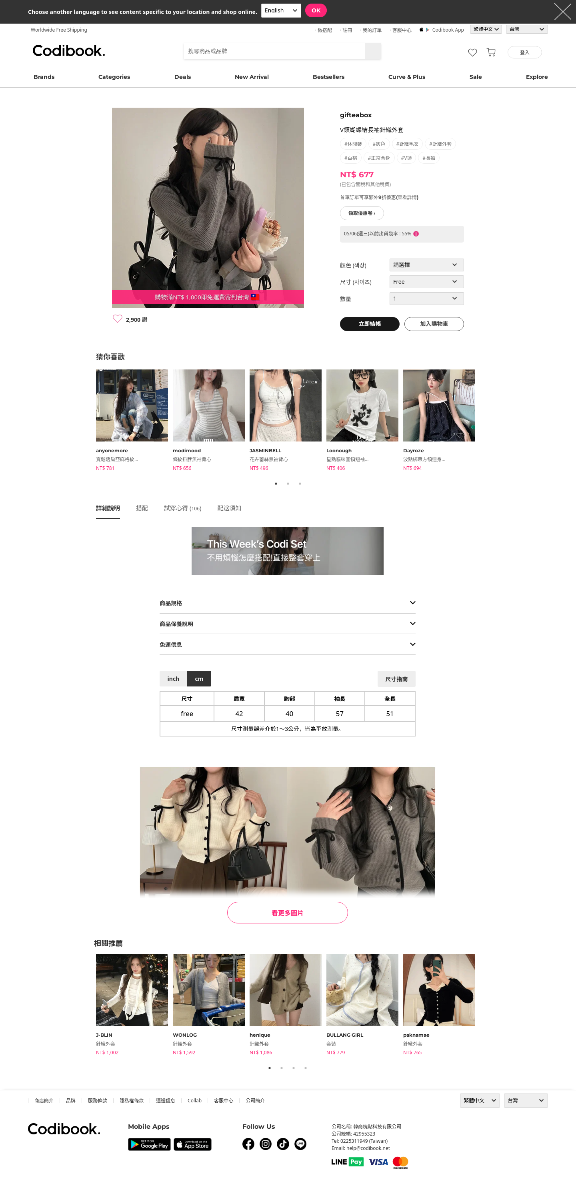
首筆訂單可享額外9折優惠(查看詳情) (379, 197)
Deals (182, 76)
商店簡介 (44, 1100)
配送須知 (230, 508)
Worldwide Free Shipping (59, 29)
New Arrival (252, 76)
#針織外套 (440, 143)
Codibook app (448, 29)
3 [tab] (300, 484)
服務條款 (97, 1100)
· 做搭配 (323, 30)
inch (174, 678)
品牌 (71, 1100)
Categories (114, 76)
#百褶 (350, 158)
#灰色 (379, 143)
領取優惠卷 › (362, 213)
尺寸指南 (396, 679)
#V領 (406, 158)
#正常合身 (379, 158)
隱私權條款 (132, 1100)
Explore (537, 76)
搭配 (142, 508)
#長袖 (428, 158)
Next (486, 421)
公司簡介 (255, 1100)
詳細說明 (108, 508)
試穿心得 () (183, 508)
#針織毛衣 (407, 143)
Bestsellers (328, 76)
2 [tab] (288, 484)
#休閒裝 (353, 143)
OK (316, 10)
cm (199, 678)
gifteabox (356, 115)
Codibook (69, 50)
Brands (44, 76)
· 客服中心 (400, 30)
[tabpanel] (134, 421)
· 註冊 (346, 30)
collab (195, 1100)
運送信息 (165, 1100)
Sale (476, 76)
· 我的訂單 (371, 30)
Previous (90, 421)
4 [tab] (306, 1068)
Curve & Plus (406, 76)
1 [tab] (276, 484)
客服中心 (223, 1100)
